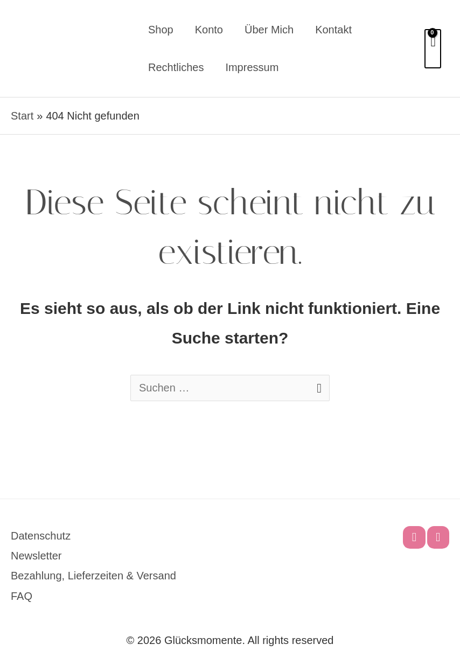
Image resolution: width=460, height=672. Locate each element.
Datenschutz (41, 536)
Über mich (269, 30)
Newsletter (36, 556)
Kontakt (333, 30)
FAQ (21, 596)
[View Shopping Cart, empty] (433, 48)
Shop (160, 30)
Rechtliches (176, 67)
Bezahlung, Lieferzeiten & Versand (93, 576)
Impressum (251, 67)
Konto (209, 30)
